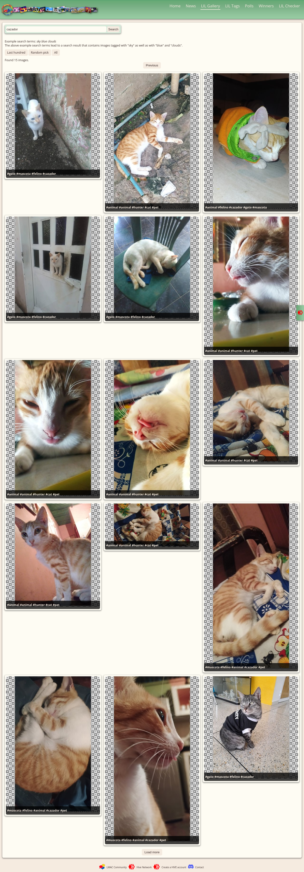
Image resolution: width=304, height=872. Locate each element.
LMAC (51, 10)
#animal (112, 207)
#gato (11, 174)
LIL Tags (232, 6)
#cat (148, 207)
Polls (249, 6)
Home (175, 6)
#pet (155, 207)
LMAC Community (117, 867)
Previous (152, 65)
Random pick (40, 53)
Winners (266, 6)
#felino (36, 174)
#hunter (138, 207)
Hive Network (144, 867)
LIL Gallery (210, 6)
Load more (152, 852)
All (55, 53)
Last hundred (16, 53)
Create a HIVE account (174, 867)
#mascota (23, 174)
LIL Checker (289, 6)
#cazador (49, 174)
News (191, 6)
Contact (199, 867)
